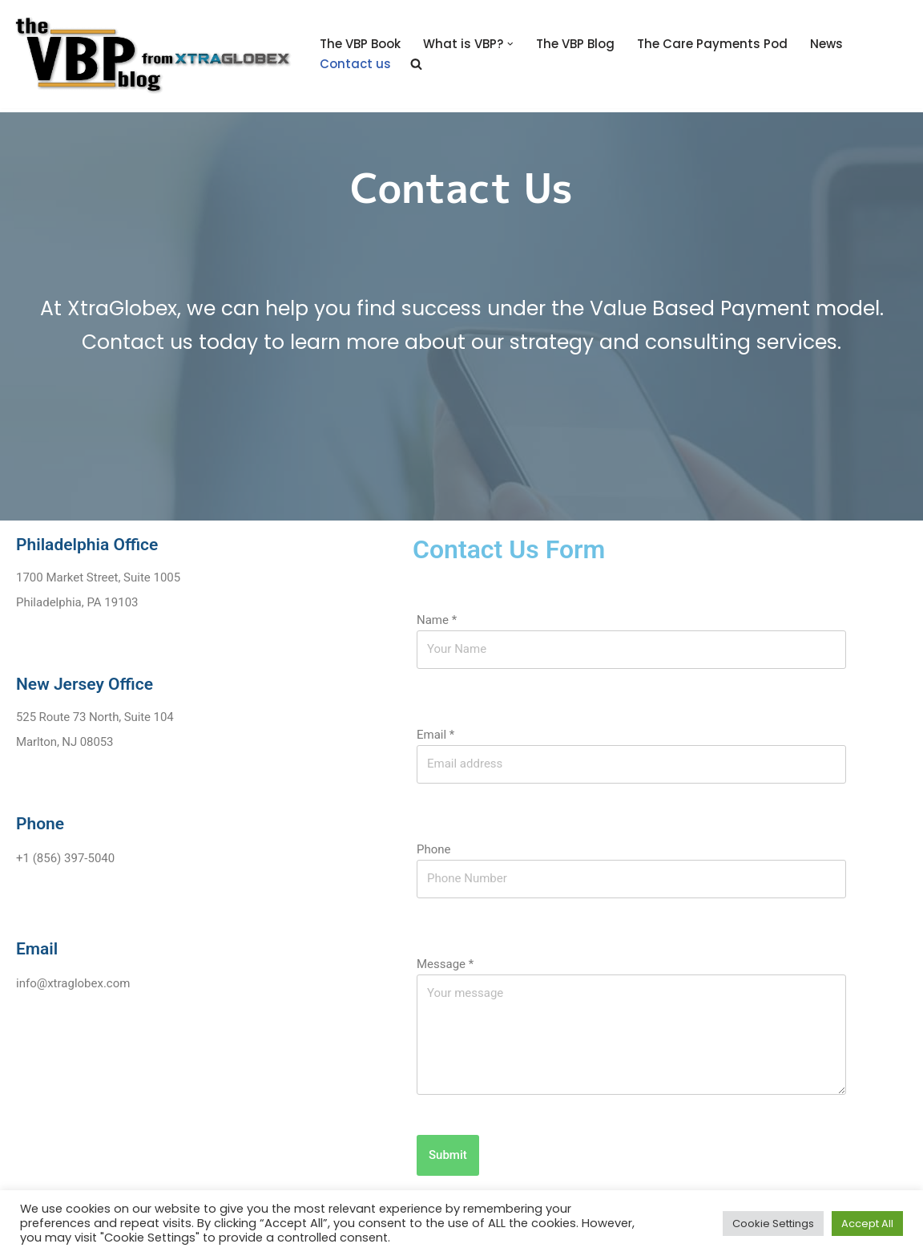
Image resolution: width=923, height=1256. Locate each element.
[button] (510, 44)
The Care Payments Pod (712, 43)
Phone (434, 849)
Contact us (355, 63)
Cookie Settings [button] (773, 1223)
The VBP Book (360, 43)
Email (435, 734)
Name (437, 620)
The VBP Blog (575, 43)
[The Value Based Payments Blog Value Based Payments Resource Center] (152, 54)
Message (445, 964)
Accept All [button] (867, 1223)
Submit (448, 1155)
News (826, 43)
